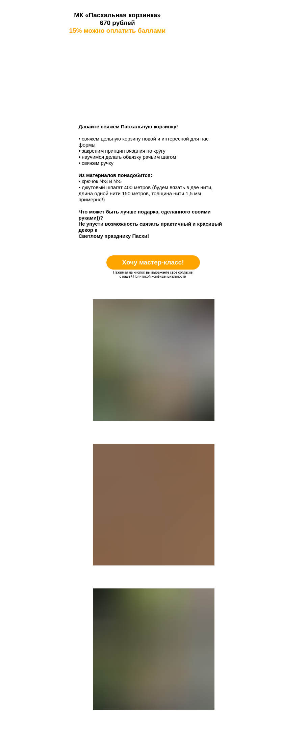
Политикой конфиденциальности (159, 276)
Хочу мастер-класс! (153, 262)
